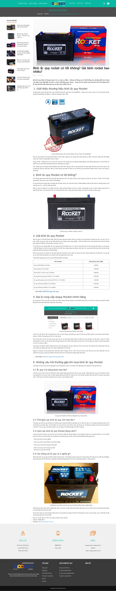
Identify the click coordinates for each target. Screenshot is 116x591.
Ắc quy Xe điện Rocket (65, 570)
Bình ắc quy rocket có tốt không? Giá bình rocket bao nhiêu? (23, 44)
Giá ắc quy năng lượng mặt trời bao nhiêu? (23, 26)
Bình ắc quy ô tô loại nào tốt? (53, 357)
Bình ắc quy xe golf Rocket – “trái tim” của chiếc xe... (23, 35)
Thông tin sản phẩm (47, 576)
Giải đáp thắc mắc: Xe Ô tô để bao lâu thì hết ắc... (23, 88)
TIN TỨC (72, 3)
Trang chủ (22, 3)
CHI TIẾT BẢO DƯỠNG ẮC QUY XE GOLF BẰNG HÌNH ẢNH (23, 53)
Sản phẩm (43, 3)
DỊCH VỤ (80, 3)
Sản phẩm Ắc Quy (47, 573)
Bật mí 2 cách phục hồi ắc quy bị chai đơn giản (23, 61)
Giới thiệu (33, 3)
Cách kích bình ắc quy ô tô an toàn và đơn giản (23, 78)
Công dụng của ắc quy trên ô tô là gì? (23, 69)
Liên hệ (44, 581)
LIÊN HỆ (88, 3)
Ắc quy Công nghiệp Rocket (66, 573)
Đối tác (44, 578)
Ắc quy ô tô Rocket (64, 568)
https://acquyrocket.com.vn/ (46, 521)
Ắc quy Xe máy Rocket (65, 576)
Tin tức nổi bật (12, 21)
